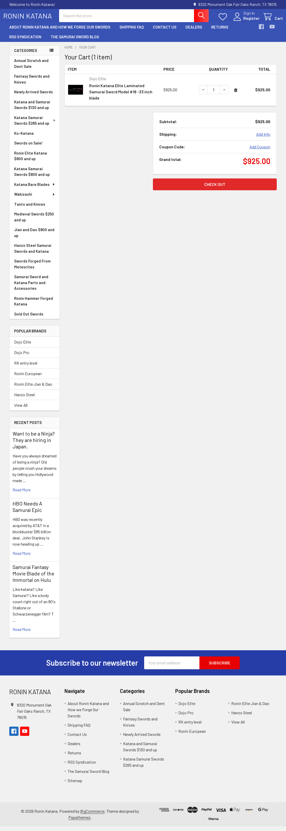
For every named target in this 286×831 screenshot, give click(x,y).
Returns (219, 31)
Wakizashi (34, 198)
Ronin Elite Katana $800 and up (30, 160)
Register (245, 21)
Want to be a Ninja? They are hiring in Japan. (34, 444)
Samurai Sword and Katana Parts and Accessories (31, 287)
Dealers (194, 31)
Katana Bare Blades (34, 189)
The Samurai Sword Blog (75, 41)
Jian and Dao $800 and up (34, 237)
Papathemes (79, 821)
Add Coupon (260, 151)
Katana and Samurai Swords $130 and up (32, 109)
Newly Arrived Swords (33, 96)
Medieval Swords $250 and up (34, 221)
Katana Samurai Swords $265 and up (35, 125)
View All (20, 409)
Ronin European (28, 378)
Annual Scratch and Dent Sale (31, 68)
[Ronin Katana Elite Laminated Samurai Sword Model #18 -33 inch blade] (214, 94)
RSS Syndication (25, 41)
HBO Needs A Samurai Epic (27, 511)
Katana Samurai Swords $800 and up (32, 176)
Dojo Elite (22, 346)
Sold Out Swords (28, 318)
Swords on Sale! (28, 147)
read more (22, 494)
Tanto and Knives (29, 208)
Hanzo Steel (24, 399)
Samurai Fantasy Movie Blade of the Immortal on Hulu (33, 578)
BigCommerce (92, 815)
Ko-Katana (24, 138)
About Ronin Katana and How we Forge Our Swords (59, 31)
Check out (214, 188)
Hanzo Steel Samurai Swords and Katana (32, 253)
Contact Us (164, 31)
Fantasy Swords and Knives (32, 83)
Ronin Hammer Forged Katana (33, 306)
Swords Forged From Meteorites (32, 268)
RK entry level (25, 367)
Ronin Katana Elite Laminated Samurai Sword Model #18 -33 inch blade (120, 96)
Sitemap (75, 785)
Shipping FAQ (131, 31)
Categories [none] (25, 55)
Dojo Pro (21, 357)
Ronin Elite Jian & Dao (33, 388)
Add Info (263, 138)
